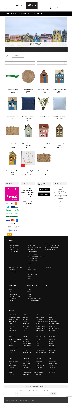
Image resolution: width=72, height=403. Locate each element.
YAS (50, 374)
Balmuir (11, 328)
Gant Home (12, 336)
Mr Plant (51, 341)
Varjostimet (13, 271)
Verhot (30, 276)
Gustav (11, 345)
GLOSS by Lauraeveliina (15, 339)
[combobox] (18, 55)
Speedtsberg (26, 374)
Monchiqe (52, 338)
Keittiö (46, 244)
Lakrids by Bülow (27, 345)
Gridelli (11, 343)
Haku (9, 8)
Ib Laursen (12, 350)
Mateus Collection (41, 352)
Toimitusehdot (20, 400)
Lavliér (24, 348)
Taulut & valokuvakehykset (35, 247)
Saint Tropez (26, 361)
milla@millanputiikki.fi (61, 193)
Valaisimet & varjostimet (15, 267)
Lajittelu (7, 56)
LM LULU (38, 339)
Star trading (39, 358)
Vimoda (51, 365)
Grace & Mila (12, 341)
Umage (51, 360)
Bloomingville (26, 325)
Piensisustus (30, 244)
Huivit (29, 293)
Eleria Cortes (52, 321)
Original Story (13, 360)
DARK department (40, 330)
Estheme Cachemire (54, 328)
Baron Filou (12, 330)
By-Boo (37, 314)
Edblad (51, 319)
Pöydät (12, 247)
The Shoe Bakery (40, 365)
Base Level (25, 314)
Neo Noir (51, 345)
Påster (11, 372)
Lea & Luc (25, 350)
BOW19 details (26, 326)
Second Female (27, 367)
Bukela (24, 330)
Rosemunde (26, 360)
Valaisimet (12, 269)
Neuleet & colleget (15, 296)
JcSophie (25, 336)
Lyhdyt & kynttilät (32, 254)
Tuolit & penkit (14, 249)
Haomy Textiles (13, 347)
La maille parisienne (28, 347)
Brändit (39, 13)
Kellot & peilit (31, 245)
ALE (34, 13)
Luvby (37, 343)
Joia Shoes (25, 339)
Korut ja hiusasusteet (33, 300)
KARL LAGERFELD (27, 343)
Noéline (51, 352)
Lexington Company (41, 336)
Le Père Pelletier (27, 352)
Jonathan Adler (27, 341)
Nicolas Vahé (52, 350)
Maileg (38, 345)
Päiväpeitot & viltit (32, 274)
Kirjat (10, 281)
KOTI (7, 13)
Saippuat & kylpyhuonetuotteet (36, 256)
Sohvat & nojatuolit (15, 245)
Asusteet (29, 291)
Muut (29, 264)
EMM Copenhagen (54, 323)
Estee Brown (52, 326)
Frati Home (52, 330)
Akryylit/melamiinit (50, 249)
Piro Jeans (11, 363)
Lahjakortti (30, 281)
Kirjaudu (40, 8)
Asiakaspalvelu (20, 8)
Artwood (11, 326)
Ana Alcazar (12, 321)
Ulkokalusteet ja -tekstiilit (17, 253)
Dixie (50, 317)
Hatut (29, 294)
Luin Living (39, 341)
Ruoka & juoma (48, 267)
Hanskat (30, 296)
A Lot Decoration (13, 316)
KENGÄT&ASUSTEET (24, 13)
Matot (29, 278)
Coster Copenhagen (41, 328)
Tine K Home (39, 367)
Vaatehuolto (12, 302)
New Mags (52, 348)
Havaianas (11, 348)
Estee (50, 325)
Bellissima (25, 319)
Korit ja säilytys (32, 249)
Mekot (11, 291)
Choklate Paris (39, 325)
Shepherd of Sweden (28, 369)
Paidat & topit (13, 294)
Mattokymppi (52, 336)
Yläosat (11, 293)
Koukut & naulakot (33, 251)
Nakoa (51, 343)
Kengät (29, 289)
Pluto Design (12, 365)
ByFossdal (38, 316)
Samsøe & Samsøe (27, 363)
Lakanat (30, 271)
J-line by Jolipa (26, 338)
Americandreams (13, 319)
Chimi (37, 323)
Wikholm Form (53, 372)
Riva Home (11, 374)
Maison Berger (40, 347)
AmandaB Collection (14, 317)
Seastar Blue (26, 365)
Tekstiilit (29, 267)
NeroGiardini (52, 347)
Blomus (25, 321)
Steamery (38, 360)
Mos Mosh (52, 339)
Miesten (11, 300)
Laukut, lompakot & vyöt (33, 302)
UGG (50, 358)
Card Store (39, 319)
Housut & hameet (13, 298)
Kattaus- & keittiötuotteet (52, 247)
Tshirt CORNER (39, 372)
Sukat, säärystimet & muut (34, 298)
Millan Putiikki (20, 5)
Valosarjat (13, 273)
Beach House (26, 316)
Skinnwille (25, 371)
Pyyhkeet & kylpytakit (33, 273)
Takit (10, 289)
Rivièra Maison (26, 358)
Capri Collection (40, 317)
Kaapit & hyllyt (14, 251)
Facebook (44, 190)
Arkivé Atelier (12, 325)
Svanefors (38, 363)
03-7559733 (61, 191)
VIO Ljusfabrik (52, 367)
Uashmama (38, 374)
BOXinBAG (25, 328)
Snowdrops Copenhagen (29, 372)
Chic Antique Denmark (42, 321)
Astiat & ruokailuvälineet (52, 245)
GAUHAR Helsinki (13, 338)
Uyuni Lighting (53, 363)
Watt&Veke (52, 371)
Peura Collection (14, 361)
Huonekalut (12, 244)
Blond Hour (26, 323)
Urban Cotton (53, 361)
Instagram (44, 194)
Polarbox (11, 367)
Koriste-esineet (32, 253)
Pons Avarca (12, 369)
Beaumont (25, 317)
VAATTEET (14, 13)
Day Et (51, 314)
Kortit (29, 262)
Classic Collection (41, 326)
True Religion (39, 371)
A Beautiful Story (13, 314)
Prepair (11, 371)
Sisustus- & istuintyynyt (34, 269)
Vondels (51, 369)
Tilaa (53, 394)
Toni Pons (38, 369)
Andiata (11, 323)
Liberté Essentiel (40, 338)
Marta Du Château (40, 350)
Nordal (11, 358)
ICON (10, 352)
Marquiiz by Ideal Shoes (42, 348)
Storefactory (39, 361)
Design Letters (53, 316)
